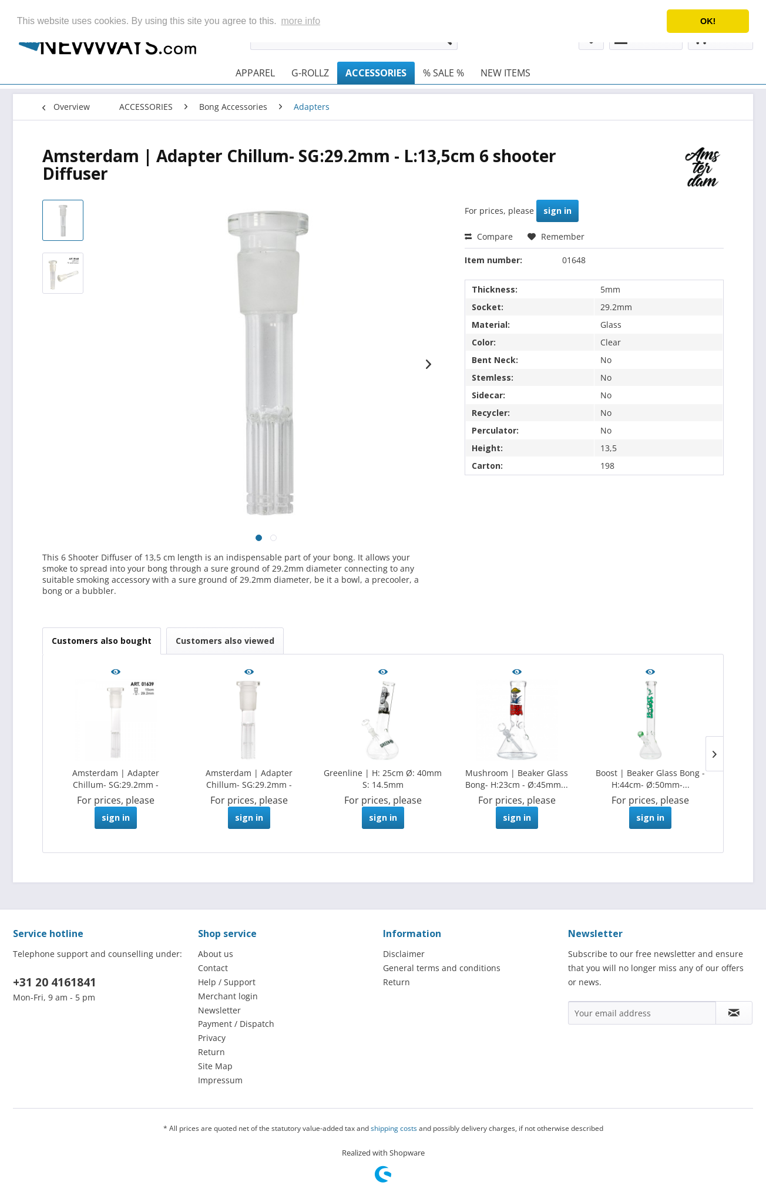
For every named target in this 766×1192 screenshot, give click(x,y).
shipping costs (394, 1128)
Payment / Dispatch (236, 1023)
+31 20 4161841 (54, 982)
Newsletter (219, 1010)
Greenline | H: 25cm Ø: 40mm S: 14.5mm (383, 778)
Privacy (212, 1037)
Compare (489, 236)
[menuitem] (255, 73)
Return (211, 1051)
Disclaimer (404, 953)
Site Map (215, 1066)
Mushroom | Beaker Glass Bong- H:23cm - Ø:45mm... (516, 778)
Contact (213, 967)
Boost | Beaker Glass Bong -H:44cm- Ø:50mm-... (650, 778)
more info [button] (300, 21)
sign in (557, 210)
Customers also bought (102, 640)
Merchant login (228, 996)
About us (215, 953)
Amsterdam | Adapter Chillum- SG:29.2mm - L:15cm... (115, 779)
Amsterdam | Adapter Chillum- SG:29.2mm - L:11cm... (249, 779)
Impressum (220, 1080)
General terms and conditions (441, 967)
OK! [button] (707, 21)
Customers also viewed (225, 640)
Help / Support (227, 982)
